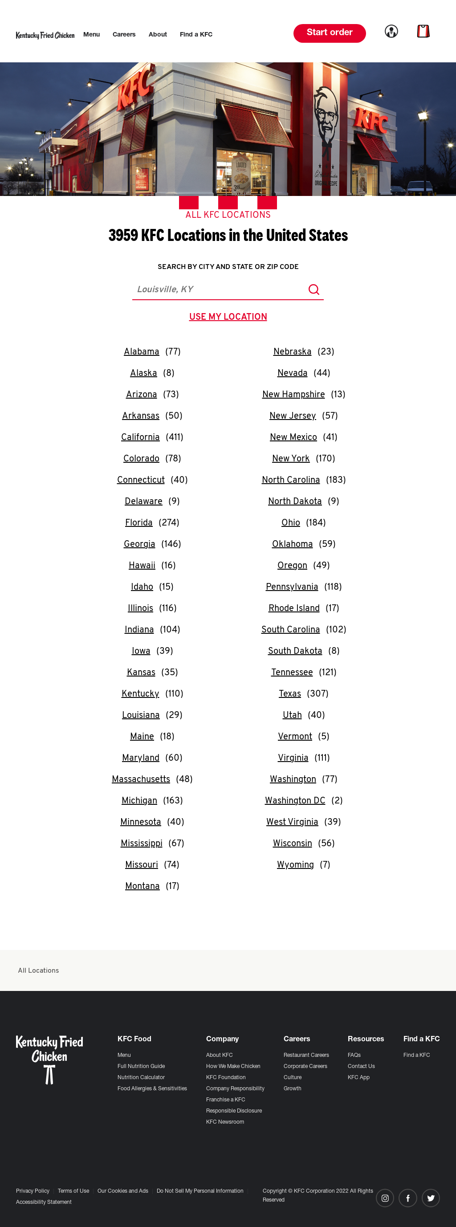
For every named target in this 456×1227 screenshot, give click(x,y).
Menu (124, 1055)
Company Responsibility (235, 1089)
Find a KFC (416, 1055)
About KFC (219, 1055)
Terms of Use (73, 1191)
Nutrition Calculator (141, 1077)
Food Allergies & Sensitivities (152, 1089)
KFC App (359, 1077)
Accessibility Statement (44, 1202)
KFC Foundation (226, 1077)
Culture (292, 1077)
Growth (292, 1089)
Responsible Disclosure (234, 1111)
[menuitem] (91, 35)
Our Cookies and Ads (123, 1191)
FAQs (354, 1055)
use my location (230, 318)
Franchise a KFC (225, 1100)
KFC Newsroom (225, 1122)
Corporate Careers (305, 1066)
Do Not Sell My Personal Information (200, 1191)
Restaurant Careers (306, 1055)
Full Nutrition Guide (141, 1066)
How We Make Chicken (233, 1066)
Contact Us (361, 1066)
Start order (330, 33)
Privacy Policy (32, 1191)
